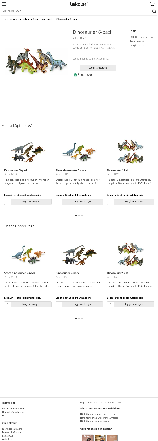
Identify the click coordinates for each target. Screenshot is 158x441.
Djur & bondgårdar (28, 19)
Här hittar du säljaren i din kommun (98, 414)
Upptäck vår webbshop (13, 412)
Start (5, 19)
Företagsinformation (12, 429)
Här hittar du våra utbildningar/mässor (99, 418)
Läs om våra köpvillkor (13, 409)
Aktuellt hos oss (10, 439)
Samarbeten (8, 436)
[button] (76, 215)
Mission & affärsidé (11, 432)
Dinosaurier (47, 19)
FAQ (4, 416)
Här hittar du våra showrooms (95, 421)
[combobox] (79, 11)
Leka (12, 19)
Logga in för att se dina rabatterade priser (100, 403)
